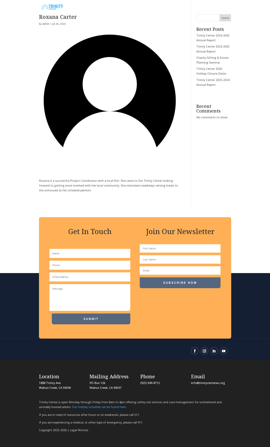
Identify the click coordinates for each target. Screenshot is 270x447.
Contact (217, 7)
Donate (195, 7)
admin (45, 23)
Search (225, 18)
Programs (152, 7)
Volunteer (176, 7)
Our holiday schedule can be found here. (99, 407)
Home (96, 7)
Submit (91, 318)
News (132, 7)
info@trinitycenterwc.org (208, 383)
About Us (112, 7)
